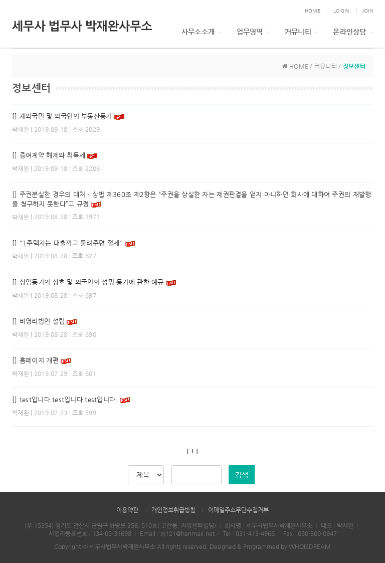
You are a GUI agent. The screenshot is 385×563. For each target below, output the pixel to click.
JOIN (367, 11)
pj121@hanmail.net (187, 533)
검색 (241, 475)
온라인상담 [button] (353, 32)
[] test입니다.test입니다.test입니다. (65, 399)
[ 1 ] (192, 451)
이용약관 (127, 509)
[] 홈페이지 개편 (35, 360)
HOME (313, 11)
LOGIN (341, 11)
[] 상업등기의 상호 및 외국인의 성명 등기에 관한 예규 (89, 282)
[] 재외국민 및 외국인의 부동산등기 (62, 116)
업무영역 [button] (253, 32)
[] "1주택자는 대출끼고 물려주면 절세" (67, 243)
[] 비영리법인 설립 (38, 321)
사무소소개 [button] (201, 32)
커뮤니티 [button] (301, 32)
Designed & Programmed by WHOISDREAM (270, 546)
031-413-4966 (255, 533)
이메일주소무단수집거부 (238, 509)
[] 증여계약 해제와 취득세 (49, 155)
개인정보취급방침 (173, 509)
